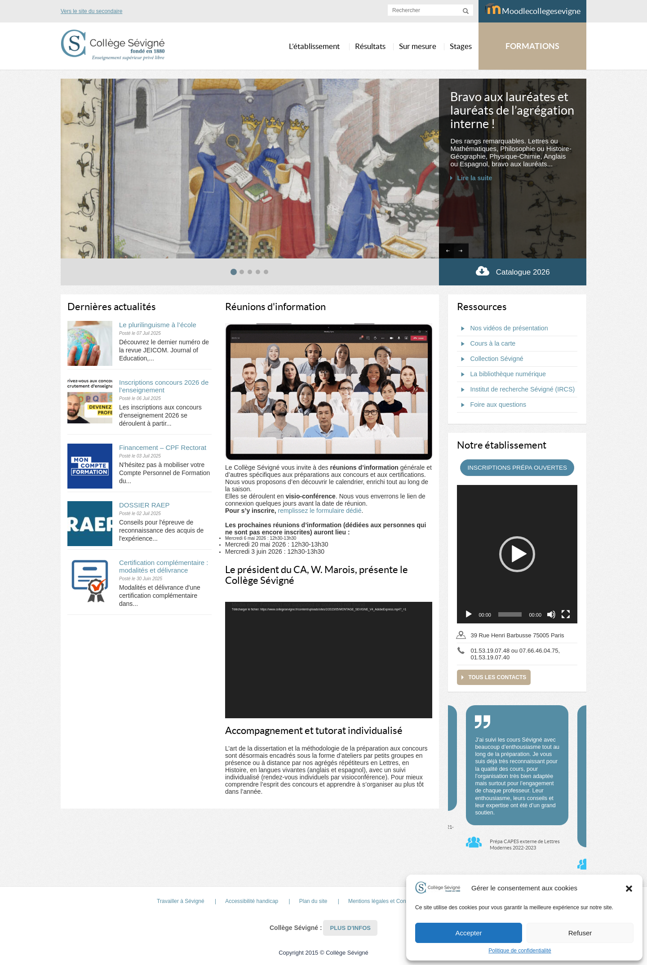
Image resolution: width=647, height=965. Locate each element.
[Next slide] (461, 251)
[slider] (510, 614)
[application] (328, 660)
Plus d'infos (350, 928)
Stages (461, 46)
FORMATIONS (532, 46)
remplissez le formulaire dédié (319, 510)
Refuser (580, 933)
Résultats (370, 46)
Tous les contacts (497, 677)
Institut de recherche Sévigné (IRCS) (516, 389)
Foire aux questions (491, 405)
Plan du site (313, 901)
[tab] (233, 272)
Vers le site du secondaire (91, 11)
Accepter (468, 933)
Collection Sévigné (490, 359)
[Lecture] (468, 614)
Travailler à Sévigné (180, 901)
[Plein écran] (565, 614)
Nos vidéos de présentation (502, 328)
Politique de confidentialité (519, 950)
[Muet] (551, 614)
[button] (629, 888)
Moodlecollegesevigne (533, 9)
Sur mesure (417, 46)
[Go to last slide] (446, 251)
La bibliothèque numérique (501, 374)
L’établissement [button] (314, 46)
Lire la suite (474, 178)
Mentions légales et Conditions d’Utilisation (399, 901)
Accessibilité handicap (251, 901)
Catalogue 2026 (513, 270)
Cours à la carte (486, 343)
